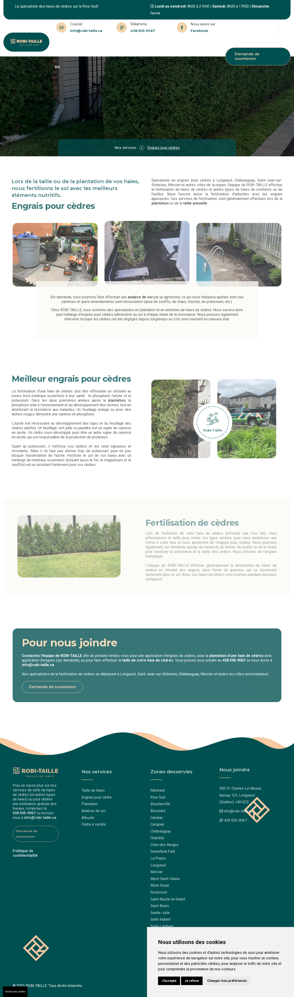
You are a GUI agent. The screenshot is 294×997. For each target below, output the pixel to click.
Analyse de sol (93, 813)
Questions (144, 46)
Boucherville (160, 806)
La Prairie (158, 860)
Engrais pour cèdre (97, 799)
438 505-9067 (142, 31)
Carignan (157, 826)
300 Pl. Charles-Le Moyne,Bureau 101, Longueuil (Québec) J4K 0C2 (240, 793)
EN (57, 67)
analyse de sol (140, 295)
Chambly (157, 840)
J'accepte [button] (169, 981)
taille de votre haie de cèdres (147, 662)
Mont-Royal (159, 888)
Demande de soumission (247, 56)
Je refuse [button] (192, 981)
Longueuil (158, 867)
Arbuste (88, 820)
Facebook (199, 31)
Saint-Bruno (159, 908)
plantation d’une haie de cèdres (236, 658)
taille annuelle (197, 203)
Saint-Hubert (160, 922)
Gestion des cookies (15, 991)
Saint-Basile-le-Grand (167, 901)
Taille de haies (86, 46)
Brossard (157, 813)
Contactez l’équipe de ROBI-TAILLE (52, 658)
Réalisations (170, 46)
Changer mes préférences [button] (227, 981)
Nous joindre (196, 46)
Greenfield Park (162, 854)
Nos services (116, 46)
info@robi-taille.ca (86, 31)
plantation (162, 203)
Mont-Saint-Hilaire (165, 881)
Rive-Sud (157, 799)
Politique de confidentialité (25, 850)
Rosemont (158, 894)
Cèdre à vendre (94, 826)
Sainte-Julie (160, 915)
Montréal (157, 792)
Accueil (61, 46)
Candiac (156, 820)
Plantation (90, 806)
